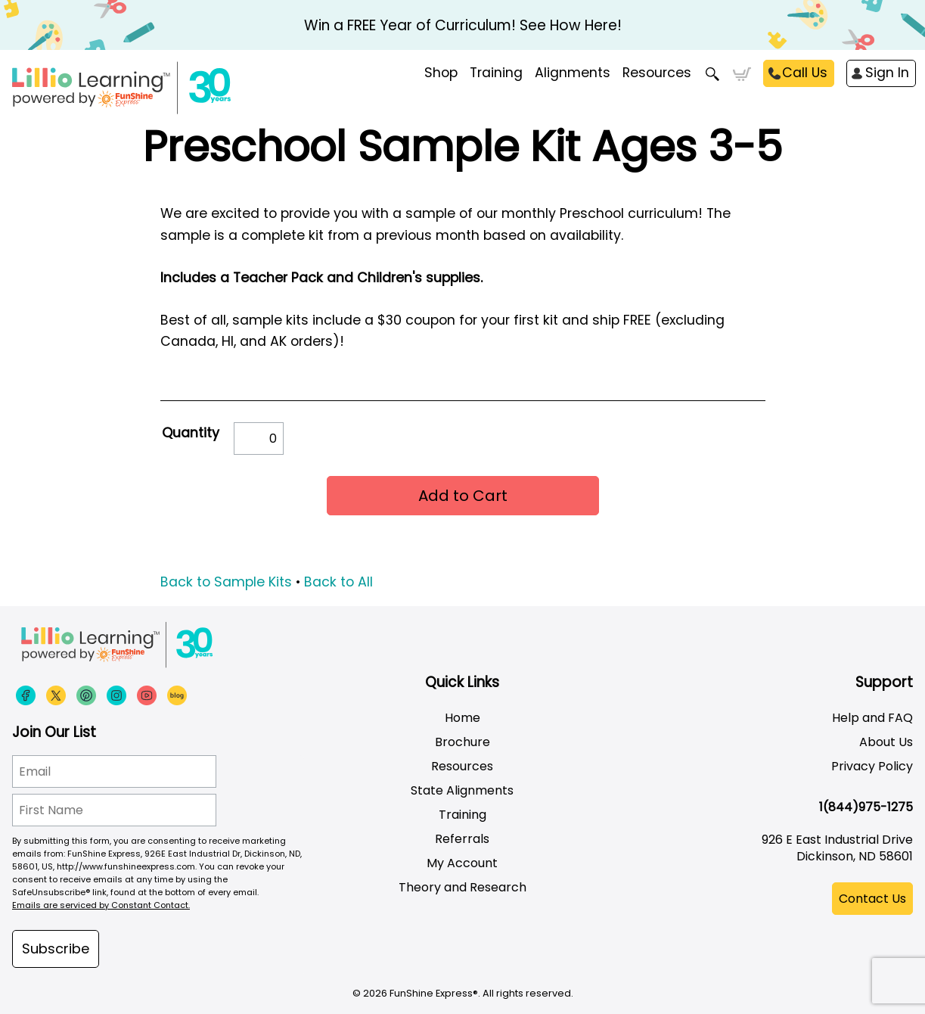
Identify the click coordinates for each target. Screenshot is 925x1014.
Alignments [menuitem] (572, 73)
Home (462, 717)
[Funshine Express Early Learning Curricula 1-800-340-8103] (153, 88)
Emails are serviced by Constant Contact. (101, 905)
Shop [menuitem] (441, 73)
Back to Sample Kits (226, 582)
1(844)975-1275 (866, 807)
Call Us (804, 73)
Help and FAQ (872, 717)
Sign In (887, 73)
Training (462, 814)
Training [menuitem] (496, 73)
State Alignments (462, 790)
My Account (462, 863)
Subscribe (55, 948)
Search (712, 74)
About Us (886, 742)
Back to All (338, 582)
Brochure (462, 742)
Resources (656, 73)
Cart (741, 74)
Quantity (190, 433)
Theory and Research (462, 887)
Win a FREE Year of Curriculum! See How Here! (463, 25)
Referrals (462, 839)
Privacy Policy (872, 766)
